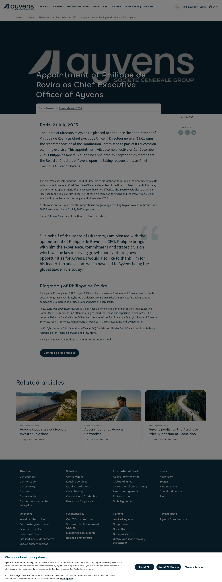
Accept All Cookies (168, 567)
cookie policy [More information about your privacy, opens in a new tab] (66, 579)
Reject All (144, 567)
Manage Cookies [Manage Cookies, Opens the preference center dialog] (194, 567)
